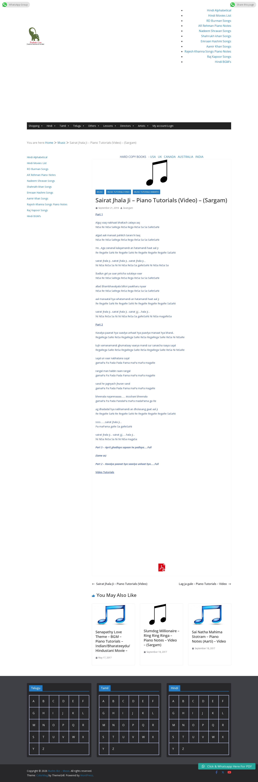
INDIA (199, 157)
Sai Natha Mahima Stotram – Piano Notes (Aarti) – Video (209, 637)
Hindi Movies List (219, 15)
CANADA (170, 157)
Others (94, 125)
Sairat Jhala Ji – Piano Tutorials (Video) (119, 584)
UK (160, 157)
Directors (127, 125)
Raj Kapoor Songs (219, 57)
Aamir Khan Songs (218, 46)
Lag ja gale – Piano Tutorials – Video (205, 584)
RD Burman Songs (218, 21)
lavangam (128, 207)
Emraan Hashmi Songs (216, 41)
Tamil (64, 125)
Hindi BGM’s (223, 62)
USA (153, 157)
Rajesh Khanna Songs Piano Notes (208, 51)
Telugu (79, 125)
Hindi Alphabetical (219, 10)
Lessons (109, 125)
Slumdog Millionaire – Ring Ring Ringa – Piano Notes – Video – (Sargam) (161, 637)
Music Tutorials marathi (146, 192)
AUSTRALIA (185, 157)
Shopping (36, 125)
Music (100, 192)
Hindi (51, 125)
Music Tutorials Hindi (119, 192)
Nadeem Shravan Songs (215, 31)
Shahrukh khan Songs (216, 36)
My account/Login (162, 125)
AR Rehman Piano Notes (214, 26)
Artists (143, 125)
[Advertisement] (129, 96)
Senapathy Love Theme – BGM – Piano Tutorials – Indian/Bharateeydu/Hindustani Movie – (112, 641)
